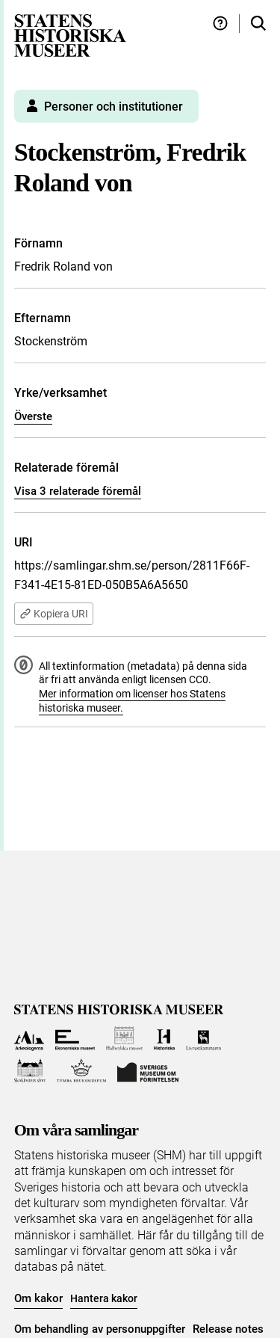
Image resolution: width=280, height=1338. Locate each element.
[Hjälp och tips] (220, 23)
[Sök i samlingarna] (258, 23)
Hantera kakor (103, 1298)
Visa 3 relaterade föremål (77, 491)
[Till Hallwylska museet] (124, 1038)
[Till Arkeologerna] (29, 1038)
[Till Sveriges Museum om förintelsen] (147, 1070)
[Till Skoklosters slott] (30, 1070)
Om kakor (38, 1298)
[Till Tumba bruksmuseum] (81, 1070)
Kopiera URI (53, 614)
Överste (33, 416)
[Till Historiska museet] (164, 1038)
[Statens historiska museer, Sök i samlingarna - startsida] (70, 34)
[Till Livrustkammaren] (204, 1038)
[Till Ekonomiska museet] (75, 1038)
